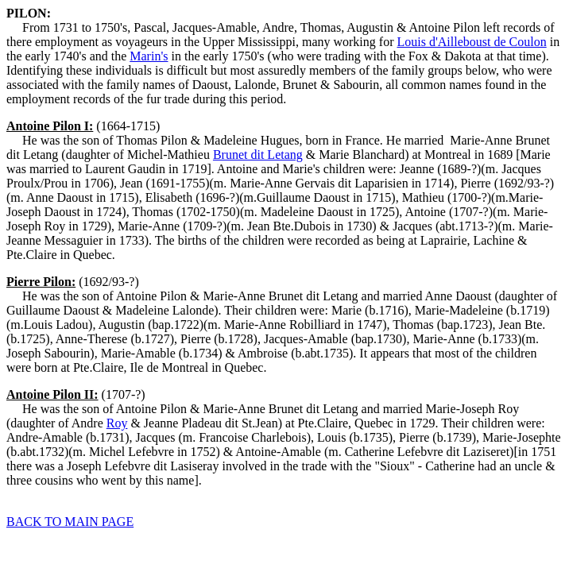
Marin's (149, 56)
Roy (117, 423)
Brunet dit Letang (258, 154)
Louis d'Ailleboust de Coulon (471, 41)
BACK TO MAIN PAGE (70, 521)
